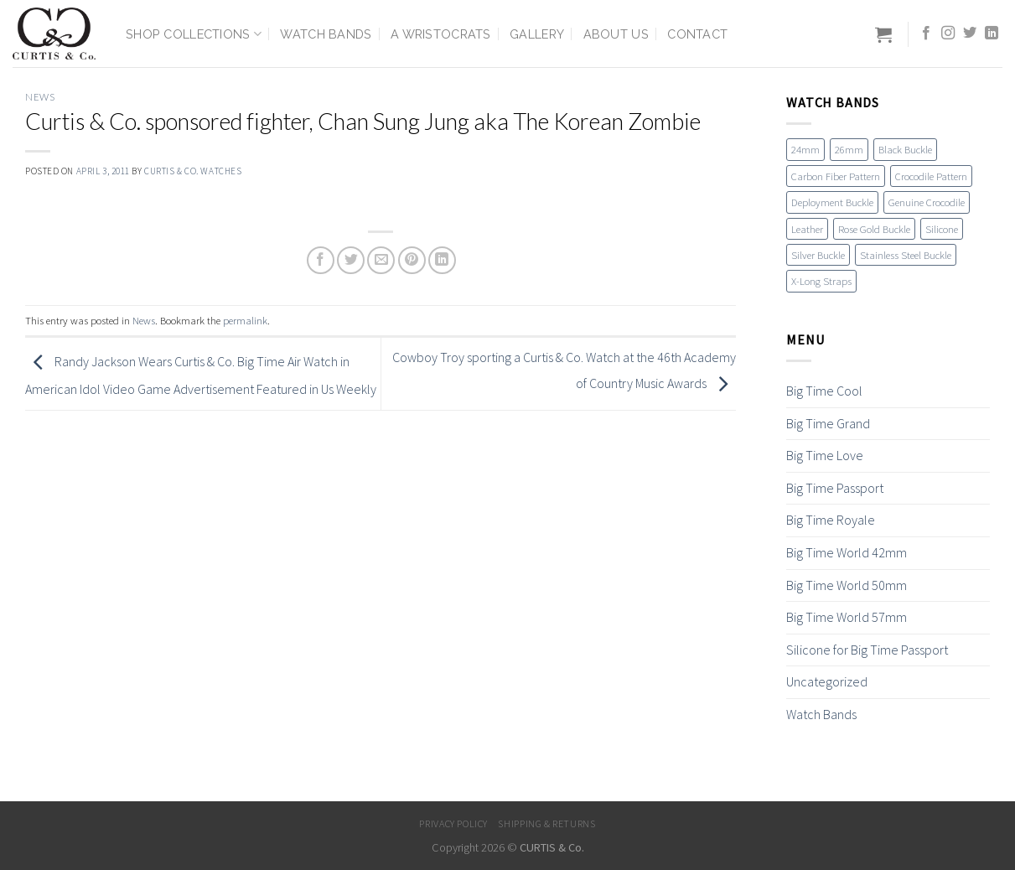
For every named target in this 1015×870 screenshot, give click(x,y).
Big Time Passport (834, 487)
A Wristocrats (441, 34)
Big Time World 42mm (846, 552)
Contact (697, 34)
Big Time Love (824, 455)
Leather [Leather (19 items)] (807, 229)
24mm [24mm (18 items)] (805, 149)
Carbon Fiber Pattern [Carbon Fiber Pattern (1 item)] (835, 176)
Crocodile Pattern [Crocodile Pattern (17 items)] (931, 176)
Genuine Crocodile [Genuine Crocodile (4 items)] (926, 202)
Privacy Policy (453, 823)
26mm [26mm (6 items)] (849, 149)
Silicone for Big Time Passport (867, 649)
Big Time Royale (830, 519)
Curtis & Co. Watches (192, 171)
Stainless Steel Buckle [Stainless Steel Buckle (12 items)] (905, 255)
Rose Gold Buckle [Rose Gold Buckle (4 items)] (874, 229)
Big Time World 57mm (846, 616)
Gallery (537, 34)
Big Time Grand (828, 423)
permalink (245, 320)
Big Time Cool (824, 390)
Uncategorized (826, 681)
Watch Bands (325, 34)
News (39, 96)
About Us (616, 34)
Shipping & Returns (546, 823)
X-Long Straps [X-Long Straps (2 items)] (821, 280)
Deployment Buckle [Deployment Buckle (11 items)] (832, 202)
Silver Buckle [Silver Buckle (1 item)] (818, 255)
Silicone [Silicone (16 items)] (941, 229)
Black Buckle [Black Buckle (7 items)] (905, 149)
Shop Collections (194, 34)
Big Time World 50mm (846, 585)
